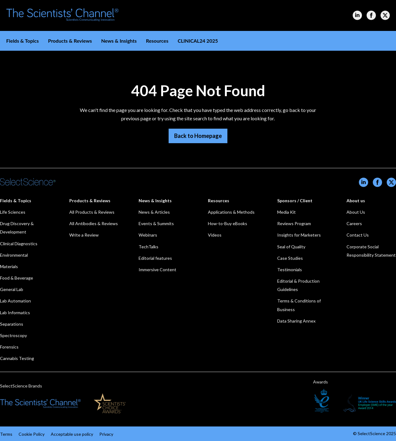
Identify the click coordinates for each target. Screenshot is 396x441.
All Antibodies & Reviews (93, 223)
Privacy (106, 434)
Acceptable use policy (72, 434)
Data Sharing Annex (296, 320)
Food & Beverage (16, 277)
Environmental (14, 255)
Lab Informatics (15, 312)
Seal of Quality (291, 246)
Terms (6, 434)
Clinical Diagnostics (18, 243)
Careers (354, 223)
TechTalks (148, 246)
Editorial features (155, 258)
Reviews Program (294, 223)
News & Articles (154, 212)
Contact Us (357, 235)
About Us (355, 212)
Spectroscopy (13, 335)
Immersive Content (157, 269)
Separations (11, 324)
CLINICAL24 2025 (198, 41)
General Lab (11, 289)
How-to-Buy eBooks (227, 223)
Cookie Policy (32, 434)
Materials (9, 266)
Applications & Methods (231, 212)
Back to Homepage (198, 135)
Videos (215, 235)
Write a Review (84, 235)
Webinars (148, 235)
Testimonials (289, 269)
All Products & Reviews (91, 212)
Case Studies (290, 258)
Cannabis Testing (17, 358)
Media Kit (286, 212)
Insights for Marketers (299, 235)
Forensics (9, 346)
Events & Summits (156, 223)
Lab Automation (15, 300)
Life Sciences (12, 212)
